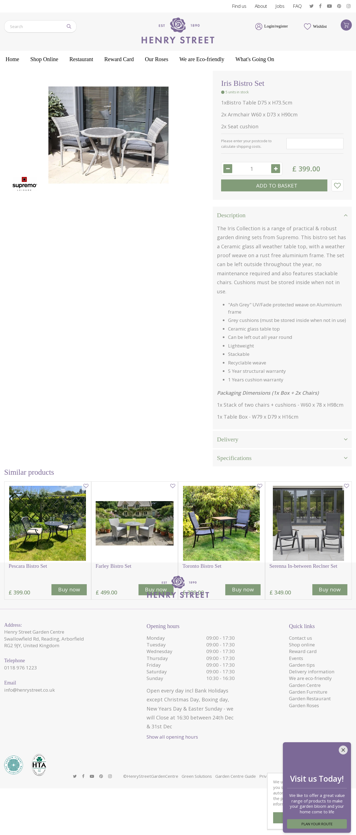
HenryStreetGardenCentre (152, 823)
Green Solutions (197, 823)
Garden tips (302, 719)
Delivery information (311, 725)
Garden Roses (304, 759)
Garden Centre (305, 739)
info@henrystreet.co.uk (29, 744)
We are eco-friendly (310, 732)
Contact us (300, 692)
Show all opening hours (172, 791)
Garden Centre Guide (235, 823)
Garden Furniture (308, 745)
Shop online (302, 698)
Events (296, 712)
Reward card (303, 705)
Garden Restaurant (310, 752)
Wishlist (320, 26)
